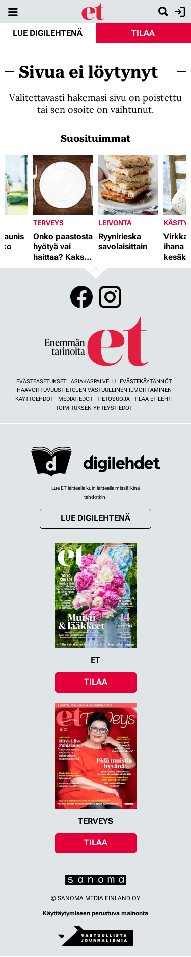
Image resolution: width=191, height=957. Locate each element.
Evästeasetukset (41, 381)
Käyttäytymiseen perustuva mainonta (95, 913)
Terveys (48, 223)
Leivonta (114, 223)
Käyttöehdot (34, 399)
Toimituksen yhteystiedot (94, 408)
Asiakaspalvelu (93, 381)
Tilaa (143, 33)
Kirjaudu (178, 12)
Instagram (110, 297)
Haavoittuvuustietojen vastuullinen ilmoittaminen (94, 390)
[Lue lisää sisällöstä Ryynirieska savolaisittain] (128, 185)
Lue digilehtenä (48, 33)
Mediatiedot (75, 399)
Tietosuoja (113, 399)
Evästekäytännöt (146, 381)
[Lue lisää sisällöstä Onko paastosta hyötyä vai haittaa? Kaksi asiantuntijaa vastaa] (63, 185)
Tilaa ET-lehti (153, 399)
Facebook (81, 297)
